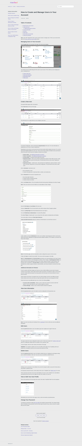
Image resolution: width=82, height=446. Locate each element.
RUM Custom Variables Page (13, 15)
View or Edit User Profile (31, 39)
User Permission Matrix (25, 426)
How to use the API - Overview (26, 430)
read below (42, 322)
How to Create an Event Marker (12, 32)
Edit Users (25, 31)
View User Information (26, 29)
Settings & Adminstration (21, 6)
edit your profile (37, 402)
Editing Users (53, 370)
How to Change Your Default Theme (13, 18)
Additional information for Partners (30, 28)
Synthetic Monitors (11, 13)
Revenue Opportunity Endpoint (27, 435)
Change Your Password (27, 35)
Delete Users (25, 32)
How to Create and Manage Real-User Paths (13, 25)
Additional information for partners (37, 154)
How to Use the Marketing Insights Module (29, 432)
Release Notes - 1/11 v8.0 (26, 428)
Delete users (25, 77)
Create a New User (26, 73)
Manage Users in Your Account (28, 25)
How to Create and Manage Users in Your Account (13, 29)
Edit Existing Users (26, 76)
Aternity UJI (10, 443)
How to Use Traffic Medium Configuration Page (13, 36)
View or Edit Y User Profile (28, 33)
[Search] (65, 6)
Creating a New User (56, 340)
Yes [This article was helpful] (38, 415)
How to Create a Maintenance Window (12, 22)
